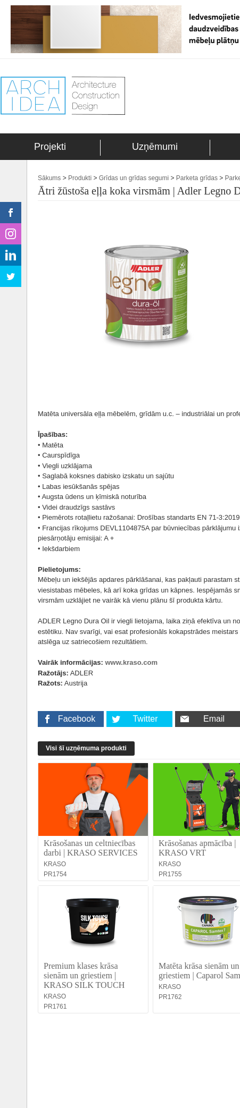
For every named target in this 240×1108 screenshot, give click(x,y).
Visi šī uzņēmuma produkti (86, 748)
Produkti (80, 178)
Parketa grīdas (197, 178)
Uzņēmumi (155, 146)
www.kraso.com (132, 662)
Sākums (49, 178)
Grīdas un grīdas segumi (134, 178)
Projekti (50, 146)
